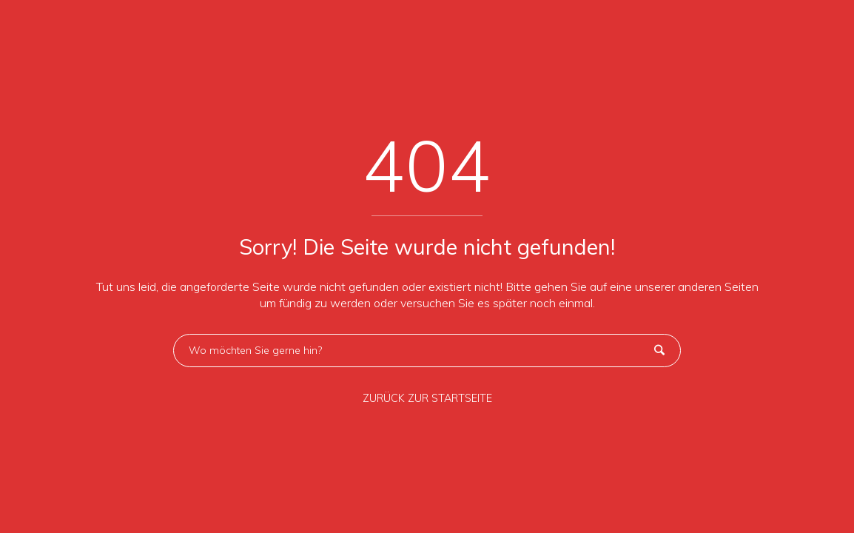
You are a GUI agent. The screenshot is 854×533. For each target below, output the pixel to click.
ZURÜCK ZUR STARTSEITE (427, 398)
